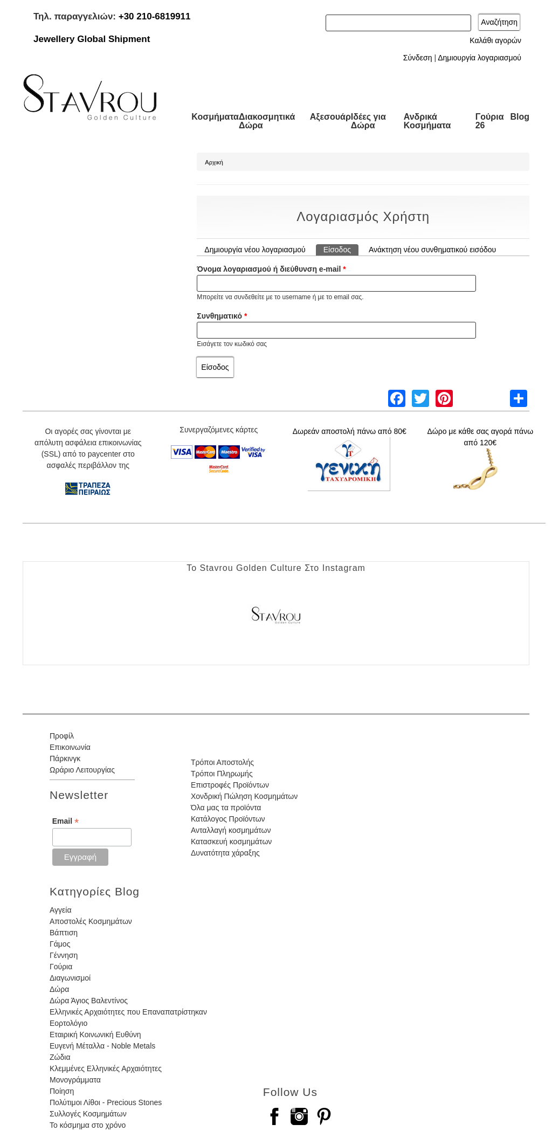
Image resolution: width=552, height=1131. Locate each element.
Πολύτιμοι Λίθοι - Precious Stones (106, 1102)
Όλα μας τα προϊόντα (226, 807)
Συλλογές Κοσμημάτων (88, 1113)
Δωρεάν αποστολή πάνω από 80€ (349, 431)
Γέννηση (64, 955)
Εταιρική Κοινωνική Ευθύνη (95, 1034)
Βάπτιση (64, 932)
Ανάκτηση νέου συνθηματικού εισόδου (432, 249)
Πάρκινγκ (65, 758)
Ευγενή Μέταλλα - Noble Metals (102, 1046)
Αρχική (214, 162)
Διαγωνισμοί (70, 978)
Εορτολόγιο (68, 1023)
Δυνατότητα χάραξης (225, 853)
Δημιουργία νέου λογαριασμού (254, 249)
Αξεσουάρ (330, 116)
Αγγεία (61, 910)
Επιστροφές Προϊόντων (230, 785)
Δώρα (59, 989)
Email (65, 821)
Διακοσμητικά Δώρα (267, 121)
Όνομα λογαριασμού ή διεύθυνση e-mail (271, 269)
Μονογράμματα (75, 1079)
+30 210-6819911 (155, 16)
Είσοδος (340, 249)
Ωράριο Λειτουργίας (82, 770)
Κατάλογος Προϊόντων (228, 819)
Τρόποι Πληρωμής (222, 773)
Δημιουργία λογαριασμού (479, 57)
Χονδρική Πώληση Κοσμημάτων (244, 796)
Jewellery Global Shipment (91, 39)
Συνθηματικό (222, 316)
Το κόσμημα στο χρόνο (88, 1125)
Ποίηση (62, 1091)
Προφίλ (62, 736)
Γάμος (60, 944)
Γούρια (61, 966)
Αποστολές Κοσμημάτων (91, 921)
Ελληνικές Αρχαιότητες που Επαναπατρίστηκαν (128, 1012)
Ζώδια (60, 1057)
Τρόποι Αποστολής (222, 762)
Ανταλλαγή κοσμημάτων (231, 830)
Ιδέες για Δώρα (368, 121)
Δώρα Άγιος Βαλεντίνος (89, 1000)
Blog (519, 116)
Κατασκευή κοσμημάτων (231, 841)
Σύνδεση (417, 57)
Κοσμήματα (215, 116)
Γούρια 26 (489, 121)
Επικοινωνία (70, 747)
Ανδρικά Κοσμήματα (427, 121)
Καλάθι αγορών (495, 40)
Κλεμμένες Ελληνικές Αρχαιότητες (106, 1068)
